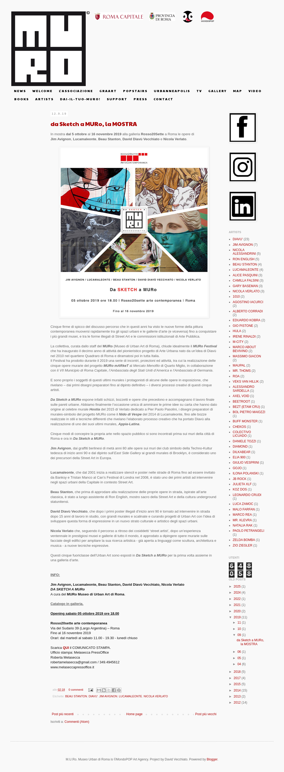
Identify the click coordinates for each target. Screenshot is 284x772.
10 (239, 629)
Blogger (212, 759)
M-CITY (238, 342)
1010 (236, 296)
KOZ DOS (240, 489)
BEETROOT (241, 401)
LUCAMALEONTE (130, 696)
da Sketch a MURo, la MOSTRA (93, 124)
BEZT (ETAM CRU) (246, 407)
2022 (238, 599)
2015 (238, 684)
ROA (236, 376)
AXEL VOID (241, 396)
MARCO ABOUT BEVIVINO (244, 349)
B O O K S (21, 99)
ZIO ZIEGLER (242, 545)
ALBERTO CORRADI (248, 311)
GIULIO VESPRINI (246, 462)
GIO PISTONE (243, 326)
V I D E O (254, 91)
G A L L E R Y (217, 91)
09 (239, 635)
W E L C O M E (42, 91)
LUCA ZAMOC (243, 504)
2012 (238, 702)
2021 (238, 605)
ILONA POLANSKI (246, 473)
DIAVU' (93, 696)
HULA (237, 331)
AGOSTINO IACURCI (248, 302)
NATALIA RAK (243, 525)
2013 (238, 696)
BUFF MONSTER (245, 421)
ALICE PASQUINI (245, 275)
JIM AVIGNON (108, 696)
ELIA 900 (239, 457)
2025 (238, 586)
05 (239, 658)
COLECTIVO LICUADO (242, 434)
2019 (238, 617)
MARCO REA (242, 515)
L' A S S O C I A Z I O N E (76, 91)
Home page (134, 714)
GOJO (237, 468)
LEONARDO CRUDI (247, 495)
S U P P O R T (117, 99)
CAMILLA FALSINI (246, 280)
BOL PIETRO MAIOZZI (249, 412)
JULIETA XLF (242, 484)
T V (198, 91)
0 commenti (76, 689)
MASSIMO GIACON (247, 356)
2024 (238, 592)
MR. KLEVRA (242, 520)
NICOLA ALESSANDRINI (244, 251)
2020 (238, 611)
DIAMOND (240, 446)
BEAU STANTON (76, 696)
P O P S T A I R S (135, 91)
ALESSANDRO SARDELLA (243, 388)
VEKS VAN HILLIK (246, 381)
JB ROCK (239, 479)
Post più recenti (63, 714)
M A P (237, 91)
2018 (238, 672)
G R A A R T (107, 91)
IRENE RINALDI (244, 336)
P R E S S (140, 99)
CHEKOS (239, 427)
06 (239, 652)
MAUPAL (239, 365)
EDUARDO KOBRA (246, 320)
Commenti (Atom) (76, 722)
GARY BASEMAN (245, 286)
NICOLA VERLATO (156, 696)
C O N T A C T (163, 99)
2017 (238, 678)
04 (239, 664)
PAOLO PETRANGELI (248, 531)
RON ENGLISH (244, 259)
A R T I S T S (44, 99)
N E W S (20, 91)
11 (239, 622)
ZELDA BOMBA (244, 540)
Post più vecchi (205, 714)
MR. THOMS (242, 371)
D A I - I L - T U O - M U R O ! (80, 99)
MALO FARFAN (244, 509)
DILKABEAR (241, 452)
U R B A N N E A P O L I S (172, 91)
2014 (238, 690)
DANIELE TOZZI (244, 441)
